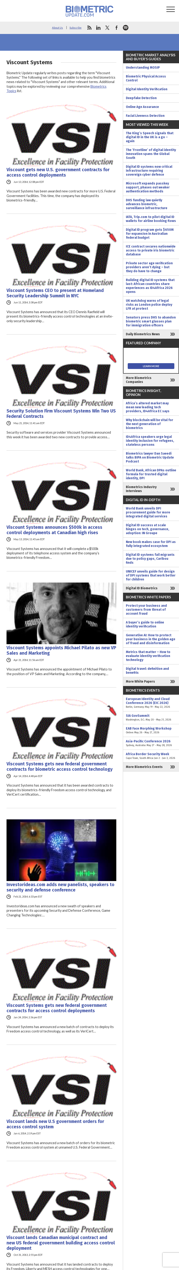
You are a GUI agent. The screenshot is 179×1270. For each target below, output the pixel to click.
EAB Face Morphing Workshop (151, 730)
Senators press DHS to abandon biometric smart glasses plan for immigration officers (151, 321)
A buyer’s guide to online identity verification (145, 624)
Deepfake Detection (141, 98)
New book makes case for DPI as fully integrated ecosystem (151, 544)
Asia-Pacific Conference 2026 (151, 743)
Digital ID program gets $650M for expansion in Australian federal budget (150, 234)
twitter (107, 27)
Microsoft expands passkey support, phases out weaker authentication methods (148, 187)
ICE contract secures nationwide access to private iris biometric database (151, 250)
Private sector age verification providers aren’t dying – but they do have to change (149, 267)
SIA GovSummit (151, 718)
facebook (116, 27)
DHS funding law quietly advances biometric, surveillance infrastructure (146, 204)
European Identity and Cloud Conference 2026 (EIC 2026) (151, 703)
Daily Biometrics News (143, 334)
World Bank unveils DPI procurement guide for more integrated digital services (148, 512)
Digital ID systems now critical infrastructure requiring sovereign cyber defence (149, 171)
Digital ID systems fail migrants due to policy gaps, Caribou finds (150, 559)
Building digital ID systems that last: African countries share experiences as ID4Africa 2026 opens (150, 286)
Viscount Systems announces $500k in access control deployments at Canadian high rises (54, 530)
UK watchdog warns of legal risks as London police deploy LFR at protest (149, 305)
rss (89, 27)
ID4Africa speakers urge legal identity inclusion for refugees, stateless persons (150, 441)
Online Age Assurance (142, 107)
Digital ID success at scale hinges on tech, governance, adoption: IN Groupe (147, 529)
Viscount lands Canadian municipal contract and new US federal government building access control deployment (61, 1243)
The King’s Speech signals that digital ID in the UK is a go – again (149, 137)
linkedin (98, 27)
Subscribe (75, 27)
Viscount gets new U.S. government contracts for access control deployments (58, 172)
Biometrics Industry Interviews (141, 489)
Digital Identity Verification (146, 89)
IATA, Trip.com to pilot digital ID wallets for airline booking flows (151, 219)
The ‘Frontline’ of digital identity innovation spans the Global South (151, 154)
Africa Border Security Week (151, 756)
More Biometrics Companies (138, 380)
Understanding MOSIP (143, 68)
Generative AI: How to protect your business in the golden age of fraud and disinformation (150, 639)
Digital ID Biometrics (142, 588)
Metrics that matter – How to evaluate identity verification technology (148, 656)
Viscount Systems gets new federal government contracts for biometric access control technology (60, 766)
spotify (125, 27)
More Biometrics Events (144, 767)
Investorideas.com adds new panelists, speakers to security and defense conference (60, 887)
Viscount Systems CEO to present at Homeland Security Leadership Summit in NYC (55, 293)
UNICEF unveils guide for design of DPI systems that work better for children (151, 575)
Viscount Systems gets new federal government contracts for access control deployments (57, 1008)
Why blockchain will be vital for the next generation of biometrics (149, 424)
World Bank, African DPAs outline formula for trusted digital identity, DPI (151, 474)
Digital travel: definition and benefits (147, 671)
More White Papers (140, 682)
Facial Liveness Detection (145, 116)
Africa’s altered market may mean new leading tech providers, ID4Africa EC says (147, 407)
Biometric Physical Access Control (146, 78)
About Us (57, 27)
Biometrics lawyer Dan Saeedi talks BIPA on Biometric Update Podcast (150, 457)
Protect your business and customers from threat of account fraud (146, 610)
